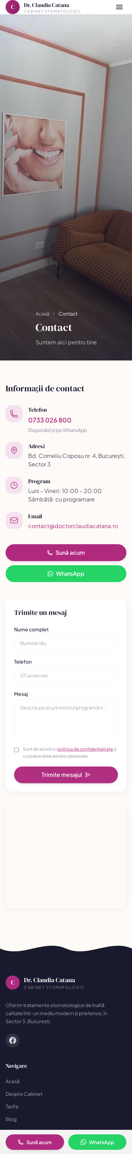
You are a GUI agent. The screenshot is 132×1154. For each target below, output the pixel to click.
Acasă (43, 313)
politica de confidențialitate (85, 751)
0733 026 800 (49, 420)
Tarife (12, 1106)
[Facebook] (13, 1040)
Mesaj (21, 696)
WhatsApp (66, 573)
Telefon (23, 664)
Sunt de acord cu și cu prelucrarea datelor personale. (70, 755)
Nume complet (31, 631)
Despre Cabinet (24, 1094)
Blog (11, 1119)
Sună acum (66, 552)
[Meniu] (119, 7)
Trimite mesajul (66, 777)
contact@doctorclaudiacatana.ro (73, 525)
